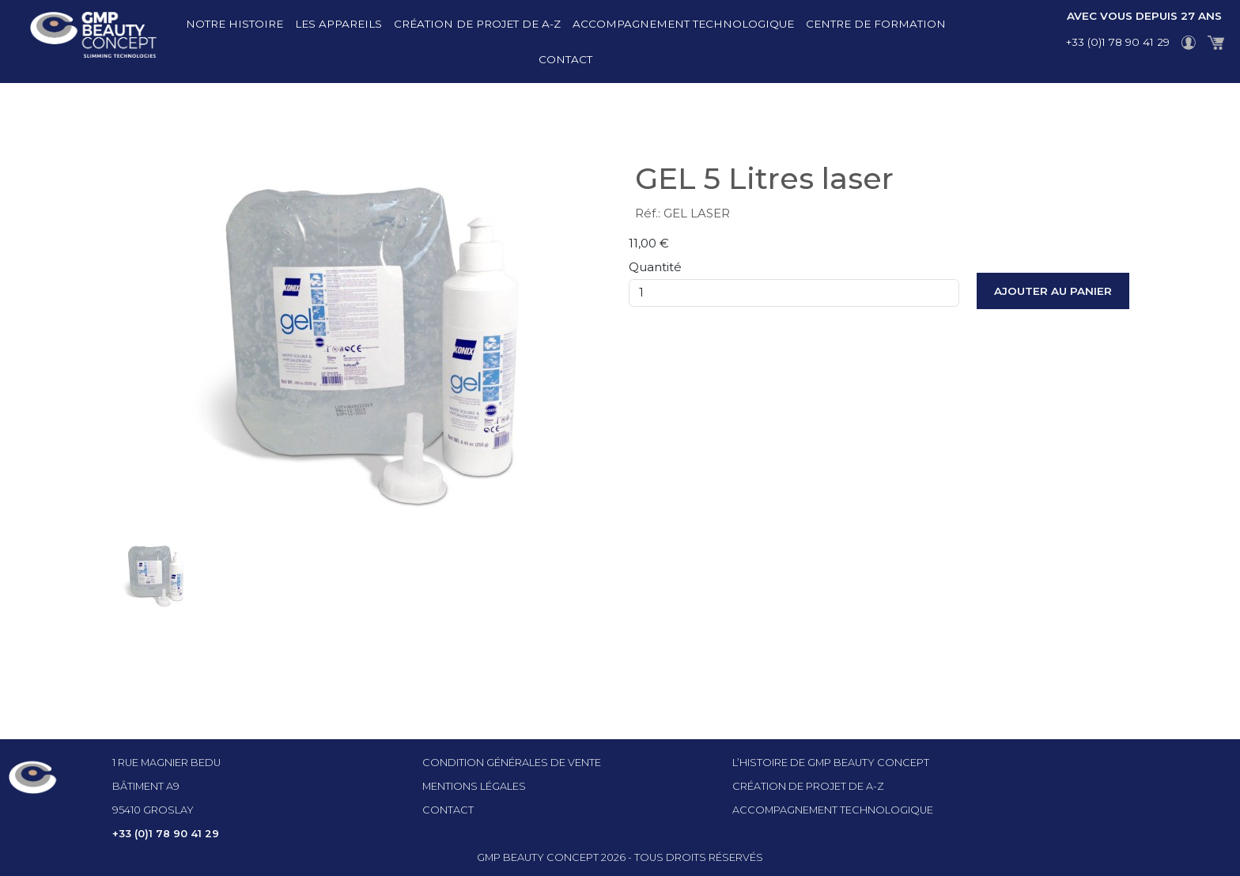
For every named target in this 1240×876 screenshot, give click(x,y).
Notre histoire (234, 23)
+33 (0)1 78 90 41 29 (1118, 42)
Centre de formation (876, 23)
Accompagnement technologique (683, 23)
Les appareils (338, 23)
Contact (565, 59)
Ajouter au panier (1053, 291)
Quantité (655, 266)
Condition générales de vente (511, 762)
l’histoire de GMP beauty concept (830, 762)
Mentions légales (474, 786)
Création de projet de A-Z (477, 23)
